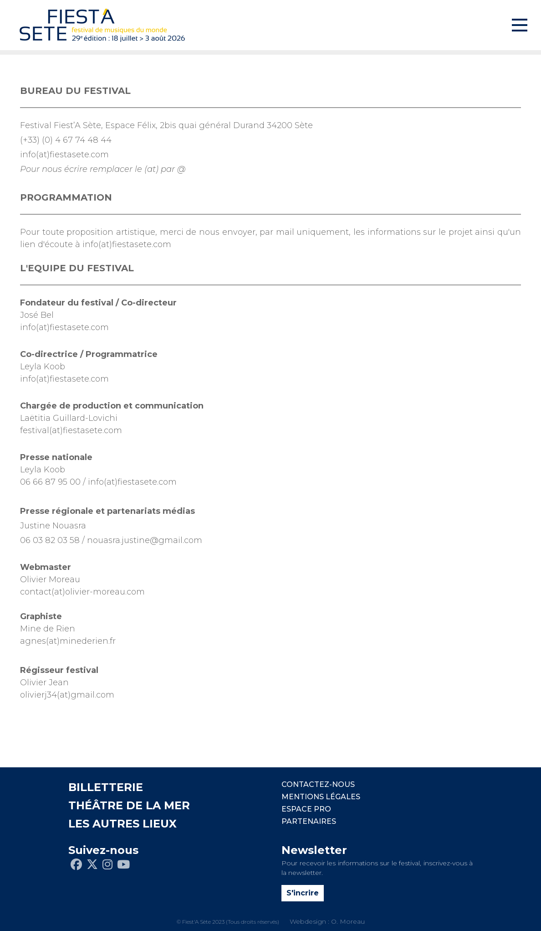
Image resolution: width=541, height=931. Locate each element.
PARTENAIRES (308, 821)
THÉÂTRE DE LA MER (129, 805)
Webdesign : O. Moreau (327, 921)
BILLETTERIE (105, 787)
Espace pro (306, 809)
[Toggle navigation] (519, 25)
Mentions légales (320, 796)
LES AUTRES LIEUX (122, 823)
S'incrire (302, 893)
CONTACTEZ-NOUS (318, 784)
